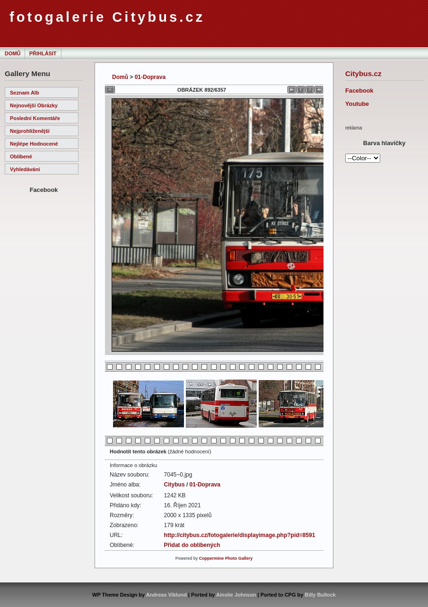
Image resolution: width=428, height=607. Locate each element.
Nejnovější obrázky (34, 105)
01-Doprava (150, 77)
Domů (12, 53)
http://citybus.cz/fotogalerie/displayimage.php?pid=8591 (239, 535)
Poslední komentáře (35, 118)
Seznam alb (24, 92)
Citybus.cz (363, 73)
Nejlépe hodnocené (34, 144)
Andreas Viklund (166, 595)
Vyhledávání (25, 169)
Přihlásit (43, 53)
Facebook (359, 90)
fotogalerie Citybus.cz (107, 17)
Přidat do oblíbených (192, 545)
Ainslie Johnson (236, 595)
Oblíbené (21, 156)
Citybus (174, 484)
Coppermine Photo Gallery (226, 558)
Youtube (357, 103)
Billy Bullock (320, 595)
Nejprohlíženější (30, 131)
